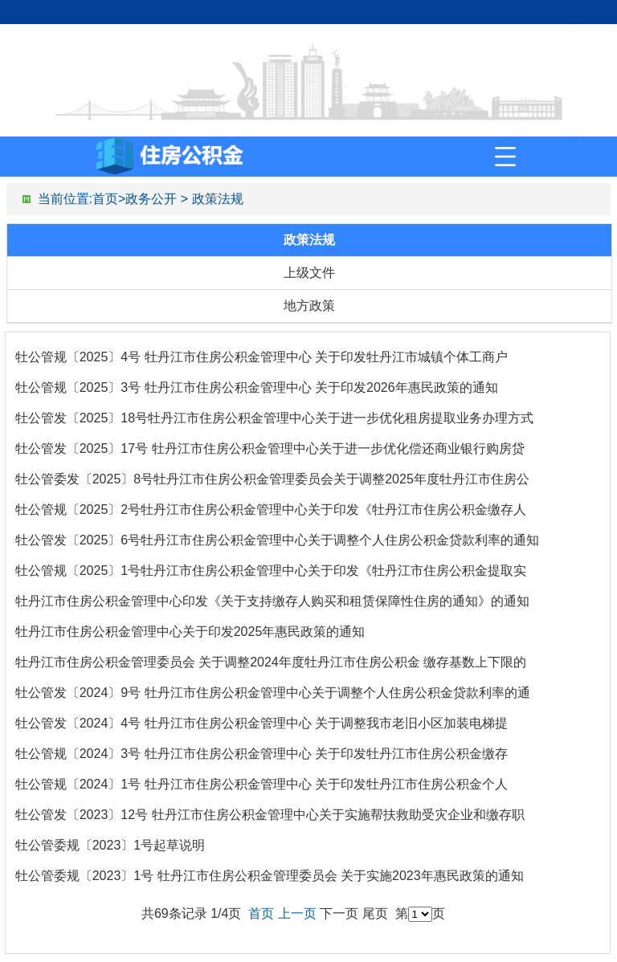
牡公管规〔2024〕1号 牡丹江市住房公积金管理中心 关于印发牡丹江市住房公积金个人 (261, 784)
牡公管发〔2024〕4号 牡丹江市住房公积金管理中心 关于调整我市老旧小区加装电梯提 (261, 723)
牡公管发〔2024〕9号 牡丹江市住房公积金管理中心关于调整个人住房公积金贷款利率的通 (272, 692)
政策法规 (217, 199)
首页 (105, 199)
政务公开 (151, 199)
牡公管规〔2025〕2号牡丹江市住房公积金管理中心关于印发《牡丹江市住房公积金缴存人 (271, 509)
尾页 (375, 913)
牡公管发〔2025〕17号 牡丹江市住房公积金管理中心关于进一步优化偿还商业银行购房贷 (270, 448)
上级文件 (309, 272)
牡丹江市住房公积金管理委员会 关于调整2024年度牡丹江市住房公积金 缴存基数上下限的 (270, 662)
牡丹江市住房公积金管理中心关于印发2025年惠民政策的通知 (190, 631)
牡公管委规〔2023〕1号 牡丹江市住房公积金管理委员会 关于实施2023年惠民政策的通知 (269, 876)
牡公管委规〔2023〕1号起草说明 (110, 845)
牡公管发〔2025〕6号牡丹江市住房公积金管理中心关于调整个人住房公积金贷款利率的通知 (277, 540)
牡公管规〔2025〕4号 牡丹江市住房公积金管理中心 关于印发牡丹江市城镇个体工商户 (261, 357)
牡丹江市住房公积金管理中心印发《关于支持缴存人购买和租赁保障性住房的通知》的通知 (272, 601)
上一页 (297, 913)
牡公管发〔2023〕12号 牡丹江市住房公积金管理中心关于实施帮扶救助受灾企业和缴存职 (270, 814)
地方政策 (309, 305)
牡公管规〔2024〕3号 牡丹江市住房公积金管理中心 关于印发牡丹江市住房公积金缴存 (261, 753)
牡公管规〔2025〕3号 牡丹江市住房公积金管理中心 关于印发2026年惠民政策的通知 (256, 387)
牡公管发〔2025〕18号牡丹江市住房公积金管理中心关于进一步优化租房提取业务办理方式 (274, 418)
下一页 (339, 913)
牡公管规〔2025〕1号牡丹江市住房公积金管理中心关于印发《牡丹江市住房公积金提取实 (271, 570)
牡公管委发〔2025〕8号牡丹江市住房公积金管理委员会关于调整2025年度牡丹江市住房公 (272, 479)
